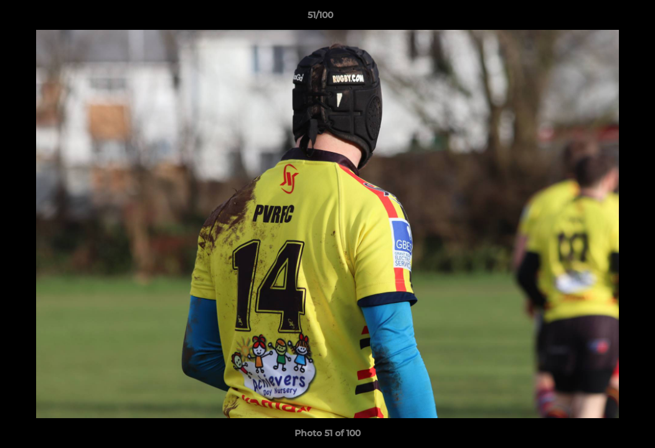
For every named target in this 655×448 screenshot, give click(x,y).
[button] (602, 18)
